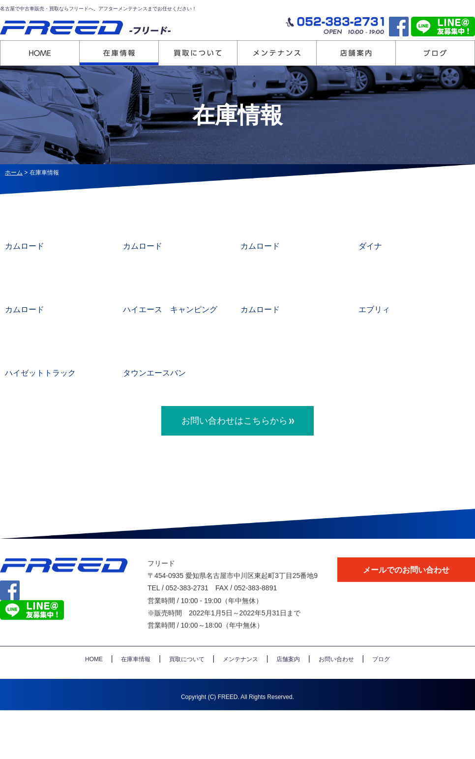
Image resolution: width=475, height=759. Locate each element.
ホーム (14, 172)
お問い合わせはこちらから (234, 439)
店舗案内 (288, 678)
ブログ (381, 678)
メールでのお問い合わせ (406, 588)
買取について (187, 678)
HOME (94, 678)
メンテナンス (240, 678)
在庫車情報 (135, 678)
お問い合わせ (336, 678)
